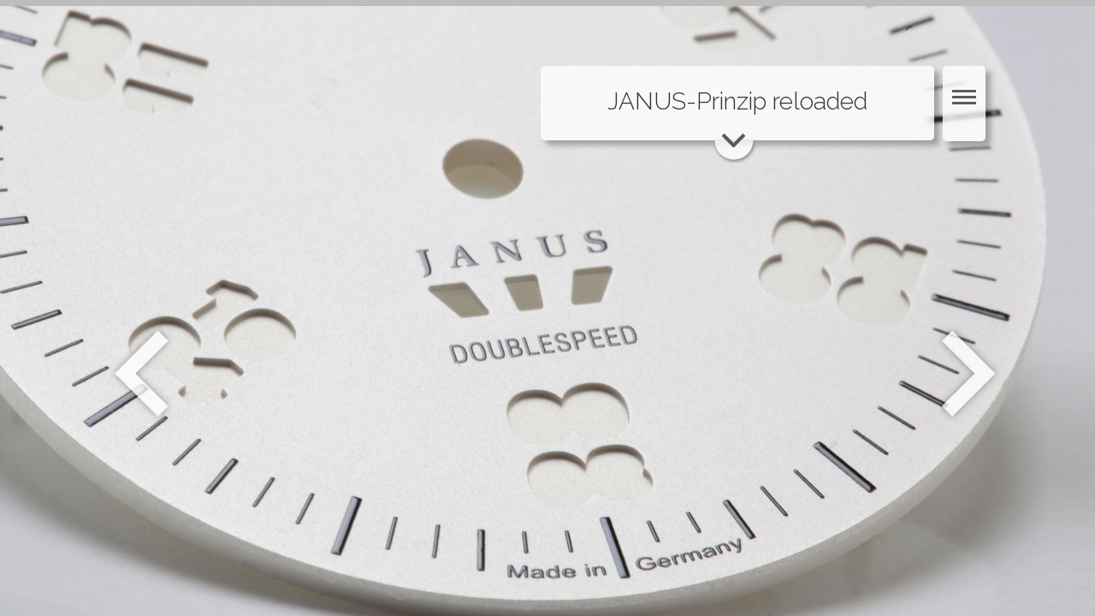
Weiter (970, 374)
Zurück (142, 374)
